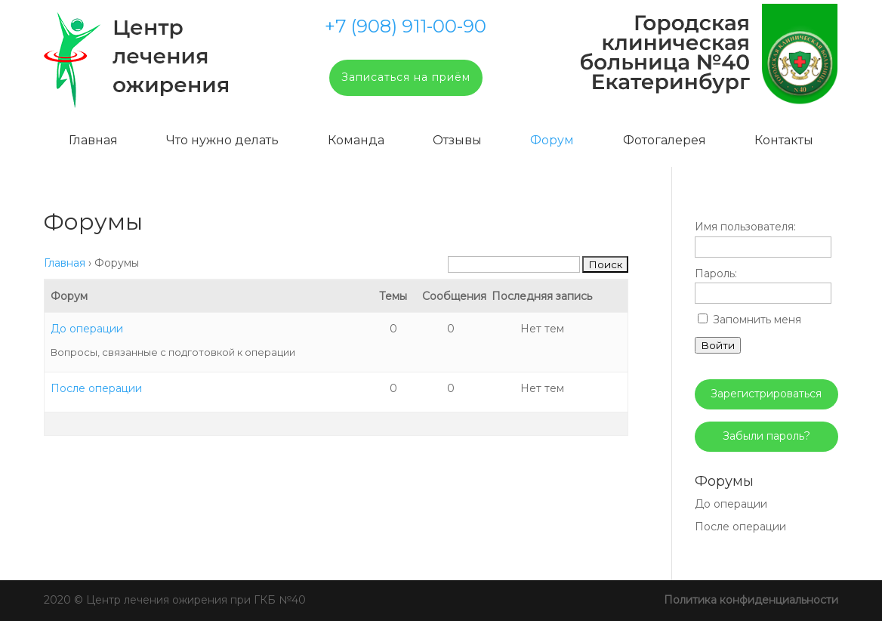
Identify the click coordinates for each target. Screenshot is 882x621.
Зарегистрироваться (766, 393)
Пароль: (716, 273)
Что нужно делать (222, 140)
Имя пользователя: (745, 226)
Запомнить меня (757, 319)
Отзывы (457, 140)
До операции (87, 328)
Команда (356, 140)
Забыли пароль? (766, 436)
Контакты (783, 140)
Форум (552, 140)
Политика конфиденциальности (751, 600)
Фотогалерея (664, 140)
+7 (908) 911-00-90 (405, 26)
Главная (93, 140)
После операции (96, 388)
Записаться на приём (405, 77)
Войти (718, 345)
